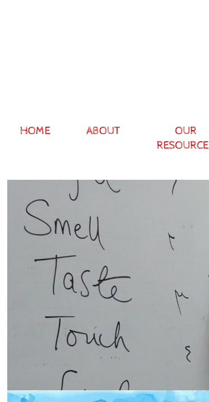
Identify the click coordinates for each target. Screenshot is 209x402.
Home (35, 131)
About (103, 131)
